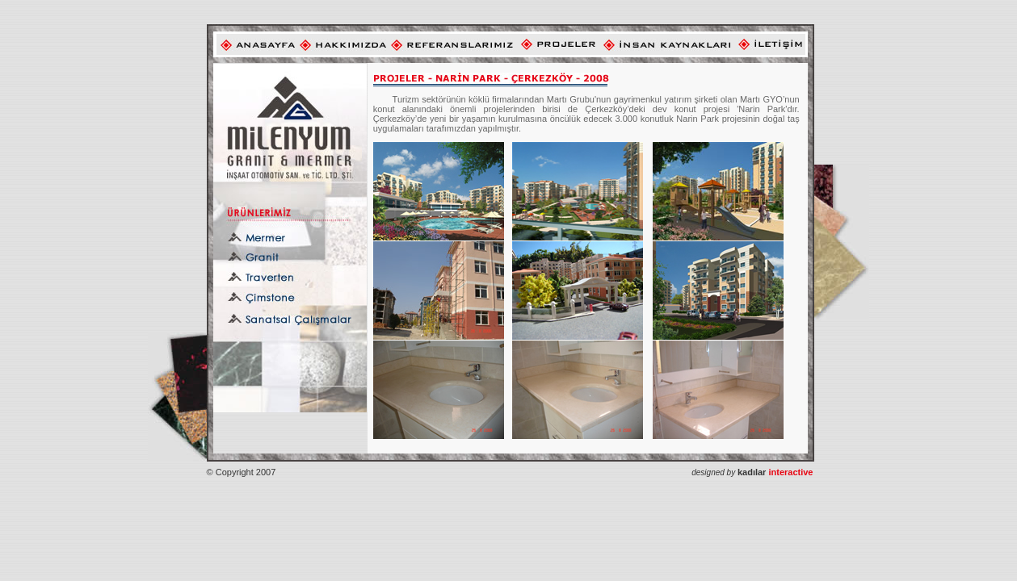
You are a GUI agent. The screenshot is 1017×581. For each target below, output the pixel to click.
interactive (775, 472)
